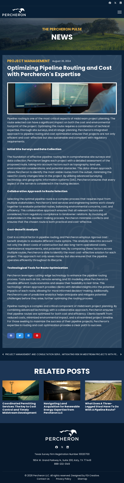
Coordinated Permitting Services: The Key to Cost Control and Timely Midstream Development (19, 408)
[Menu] (120, 12)
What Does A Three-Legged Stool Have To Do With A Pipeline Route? (102, 406)
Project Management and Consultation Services (32, 354)
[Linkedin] (121, 2)
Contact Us (43, 478)
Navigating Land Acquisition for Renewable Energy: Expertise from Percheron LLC (62, 408)
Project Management (28, 61)
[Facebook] (110, 2)
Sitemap (82, 478)
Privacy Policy (63, 478)
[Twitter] (115, 2)
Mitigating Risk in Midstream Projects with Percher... (92, 354)
